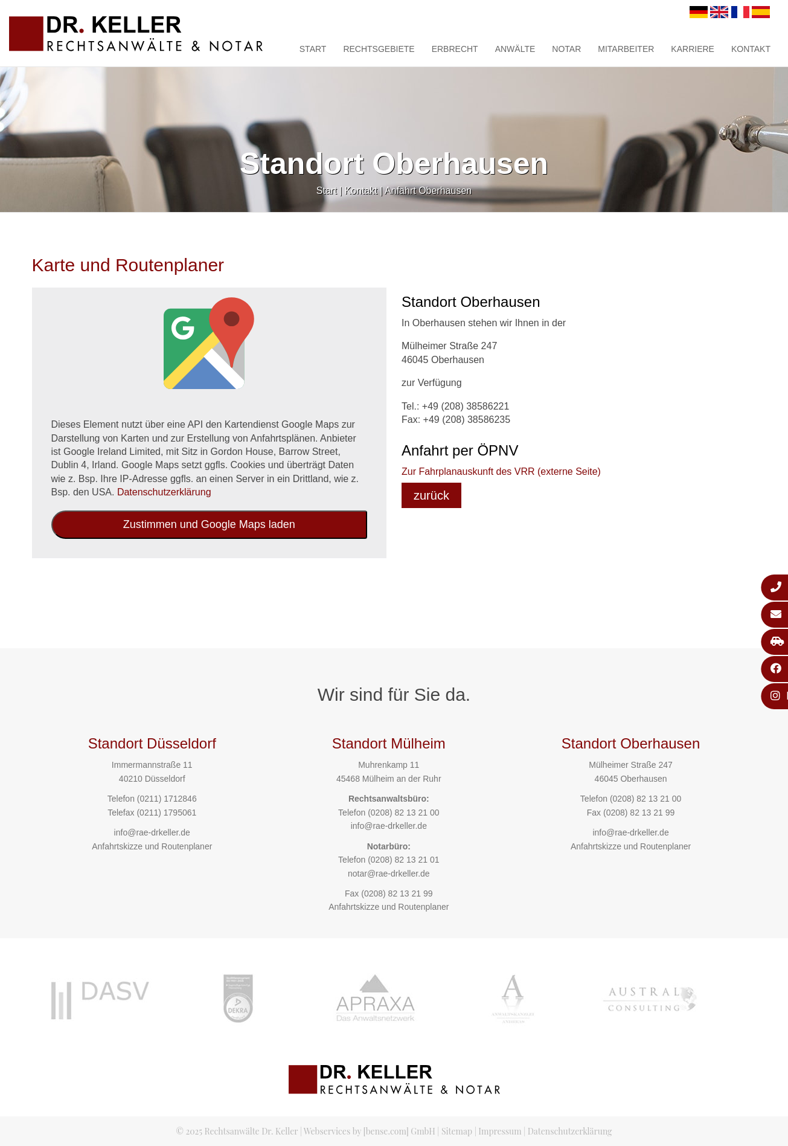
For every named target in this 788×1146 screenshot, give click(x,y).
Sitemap (456, 1131)
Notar (566, 49)
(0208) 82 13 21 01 (403, 859)
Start (313, 49)
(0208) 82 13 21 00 (403, 812)
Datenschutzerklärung (164, 492)
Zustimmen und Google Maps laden (209, 524)
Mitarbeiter (626, 49)
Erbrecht (455, 49)
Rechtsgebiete (378, 49)
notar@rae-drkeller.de (389, 873)
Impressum (499, 1131)
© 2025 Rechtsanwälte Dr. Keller (237, 1131)
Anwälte (515, 49)
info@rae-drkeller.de (152, 832)
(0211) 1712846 (167, 798)
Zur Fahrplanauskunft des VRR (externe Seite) (501, 471)
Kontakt (750, 49)
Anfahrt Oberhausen (428, 190)
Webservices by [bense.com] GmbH (369, 1131)
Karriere (692, 49)
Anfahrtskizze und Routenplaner (152, 846)
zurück (431, 495)
